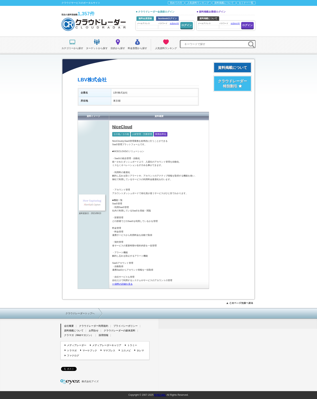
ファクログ (72, 355)
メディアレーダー (75, 345)
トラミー (131, 345)
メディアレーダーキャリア (105, 345)
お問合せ (93, 330)
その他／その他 (121, 134)
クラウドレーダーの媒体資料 (119, 330)
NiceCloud (122, 127)
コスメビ (125, 350)
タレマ (139, 350)
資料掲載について (224, 2)
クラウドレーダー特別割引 (232, 83)
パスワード (168, 25)
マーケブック (88, 350)
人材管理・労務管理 (142, 134)
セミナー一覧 (246, 2)
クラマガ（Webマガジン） (78, 335)
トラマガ (71, 350)
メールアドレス (147, 25)
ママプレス (108, 350)
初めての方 (176, 2)
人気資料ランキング (198, 2)
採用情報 (103, 335)
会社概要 (69, 325)
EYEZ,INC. (160, 395)
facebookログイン (167, 18)
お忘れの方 (174, 23)
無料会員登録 (145, 18)
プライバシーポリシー (125, 325)
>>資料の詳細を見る (122, 284)
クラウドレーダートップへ (80, 313)
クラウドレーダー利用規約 (93, 325)
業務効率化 (160, 134)
